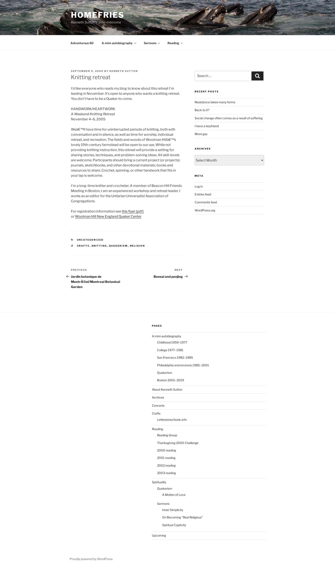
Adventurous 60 (82, 43)
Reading (175, 43)
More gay (201, 134)
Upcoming (159, 535)
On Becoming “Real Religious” (182, 517)
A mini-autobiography (119, 43)
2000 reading (166, 450)
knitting (99, 245)
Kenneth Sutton (123, 71)
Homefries (97, 15)
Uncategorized (90, 239)
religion (137, 245)
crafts (83, 245)
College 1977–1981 (170, 350)
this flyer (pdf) (133, 211)
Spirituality (159, 482)
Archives (158, 397)
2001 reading (166, 458)
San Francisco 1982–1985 (175, 357)
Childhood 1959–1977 (172, 342)
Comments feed (206, 202)
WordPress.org (205, 210)
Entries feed (203, 194)
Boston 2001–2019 (170, 380)
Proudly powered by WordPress (91, 559)
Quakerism (118, 245)
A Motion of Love (173, 494)
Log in (199, 186)
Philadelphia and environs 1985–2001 (183, 365)
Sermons (152, 43)
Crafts (156, 413)
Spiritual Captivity (174, 525)
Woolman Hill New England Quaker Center (108, 216)
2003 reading (166, 473)
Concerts (158, 405)
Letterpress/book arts (172, 419)
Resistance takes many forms (215, 102)
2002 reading (166, 465)
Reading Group (167, 435)
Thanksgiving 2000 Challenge (177, 443)
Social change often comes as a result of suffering (229, 118)
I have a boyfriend (207, 126)
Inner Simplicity (172, 510)
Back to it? (202, 110)
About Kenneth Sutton (167, 389)
